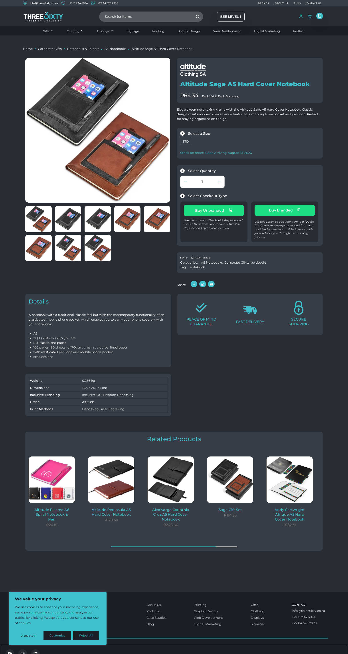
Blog (150, 623)
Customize (29, 636)
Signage (133, 31)
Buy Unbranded (214, 210)
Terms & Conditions (41, 647)
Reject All (58, 636)
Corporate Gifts (50, 49)
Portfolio (299, 31)
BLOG (297, 3)
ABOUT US (281, 3)
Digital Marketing (267, 31)
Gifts (48, 31)
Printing (158, 31)
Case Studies (156, 616)
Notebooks (258, 261)
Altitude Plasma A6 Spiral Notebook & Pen (51, 513)
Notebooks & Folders (83, 49)
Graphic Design (189, 31)
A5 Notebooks (115, 49)
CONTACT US (313, 3)
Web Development (227, 31)
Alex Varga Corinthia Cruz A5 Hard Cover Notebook (170, 513)
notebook (197, 266)
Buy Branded (285, 210)
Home (28, 49)
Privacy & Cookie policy (81, 647)
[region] (58, 619)
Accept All (87, 636)
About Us (153, 603)
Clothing (75, 31)
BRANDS (263, 3)
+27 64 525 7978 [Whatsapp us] (304, 622)
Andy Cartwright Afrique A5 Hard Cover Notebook (290, 513)
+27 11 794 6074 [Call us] (303, 615)
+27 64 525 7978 (104, 3)
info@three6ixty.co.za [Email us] (308, 609)
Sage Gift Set (230, 508)
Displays (105, 31)
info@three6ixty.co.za (40, 3)
